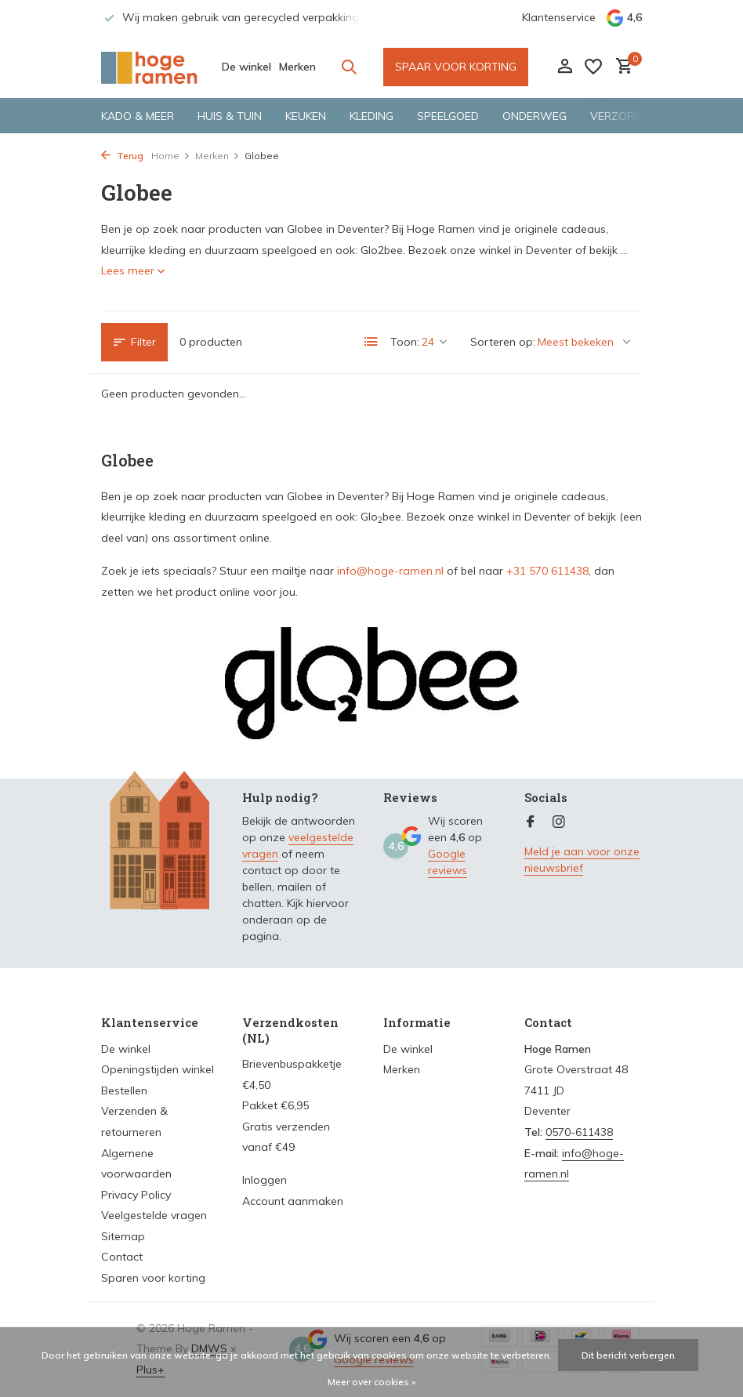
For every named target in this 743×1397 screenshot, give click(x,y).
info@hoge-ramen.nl (390, 571)
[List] (371, 342)
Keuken (305, 116)
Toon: (404, 342)
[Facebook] (530, 822)
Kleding (371, 116)
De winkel (246, 67)
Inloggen (264, 1180)
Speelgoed (448, 116)
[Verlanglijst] (593, 66)
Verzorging (625, 116)
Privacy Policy (136, 1195)
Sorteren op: (502, 342)
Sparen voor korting (153, 1278)
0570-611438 (579, 1132)
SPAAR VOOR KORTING (455, 67)
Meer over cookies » (372, 1382)
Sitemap (123, 1236)
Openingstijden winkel (157, 1069)
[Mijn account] (564, 67)
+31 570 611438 (547, 571)
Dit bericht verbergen (628, 1355)
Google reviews (447, 862)
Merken (297, 67)
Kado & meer (137, 116)
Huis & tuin (230, 116)
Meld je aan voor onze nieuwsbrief (582, 859)
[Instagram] (559, 822)
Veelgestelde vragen (154, 1215)
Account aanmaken (292, 1201)
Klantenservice (559, 17)
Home (170, 155)
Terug (122, 155)
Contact (122, 1257)
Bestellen (124, 1090)
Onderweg (534, 116)
